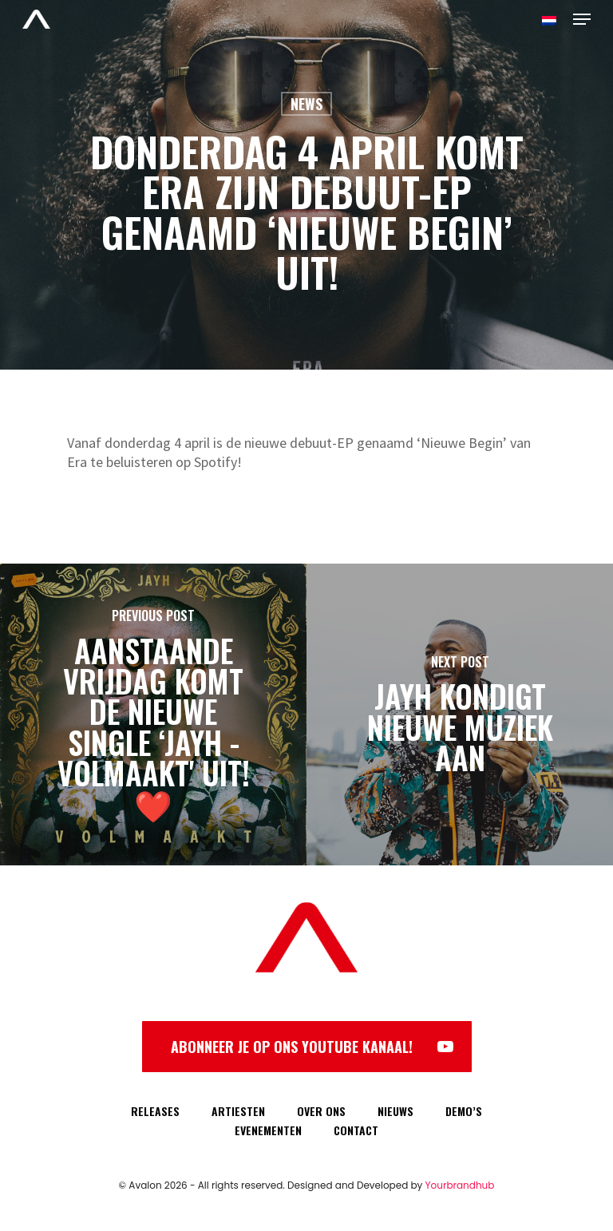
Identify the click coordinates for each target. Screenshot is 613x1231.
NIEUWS (395, 1110)
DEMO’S (463, 1110)
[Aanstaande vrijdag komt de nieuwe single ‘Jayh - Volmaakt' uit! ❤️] (153, 714)
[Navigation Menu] (582, 19)
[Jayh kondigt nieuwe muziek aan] (459, 714)
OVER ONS (321, 1110)
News (306, 103)
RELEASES (155, 1110)
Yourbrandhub (460, 1185)
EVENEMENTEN (268, 1130)
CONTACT (356, 1130)
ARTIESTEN (238, 1110)
